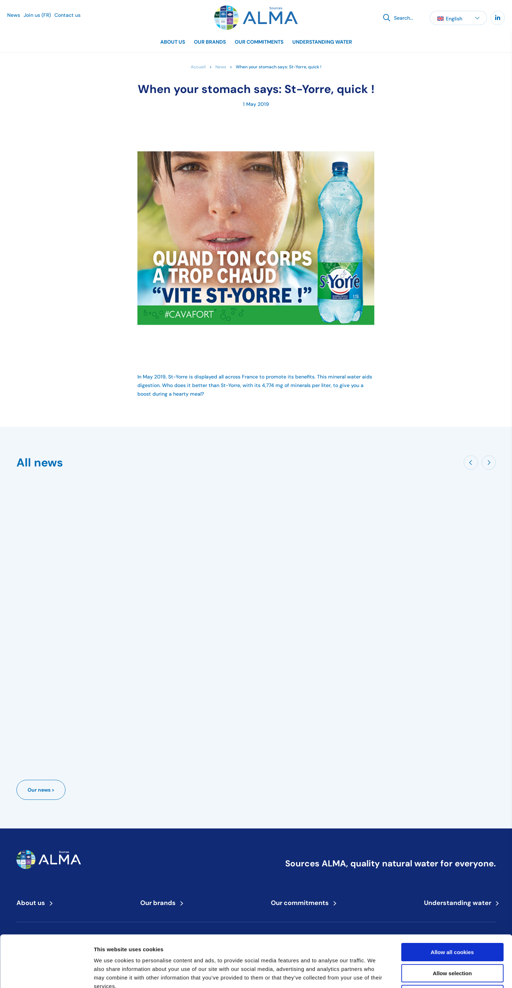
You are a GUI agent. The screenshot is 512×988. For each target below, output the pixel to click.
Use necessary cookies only (452, 942)
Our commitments (259, 42)
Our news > (41, 790)
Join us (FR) (37, 15)
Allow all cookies (452, 900)
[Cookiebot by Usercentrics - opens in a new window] (46, 974)
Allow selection (452, 922)
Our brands (210, 42)
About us (172, 42)
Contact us (67, 15)
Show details (375, 974)
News (13, 15)
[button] (458, 18)
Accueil (198, 66)
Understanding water (322, 42)
